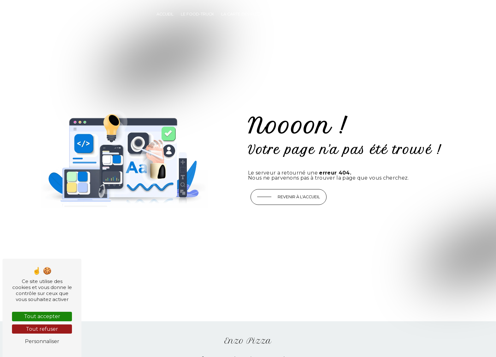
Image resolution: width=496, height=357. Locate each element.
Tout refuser (42, 329)
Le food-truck (197, 14)
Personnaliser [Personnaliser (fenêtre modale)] (42, 341)
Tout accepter (42, 316)
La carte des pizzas (243, 14)
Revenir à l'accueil (299, 196)
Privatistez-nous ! (292, 14)
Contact (330, 14)
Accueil (165, 14)
